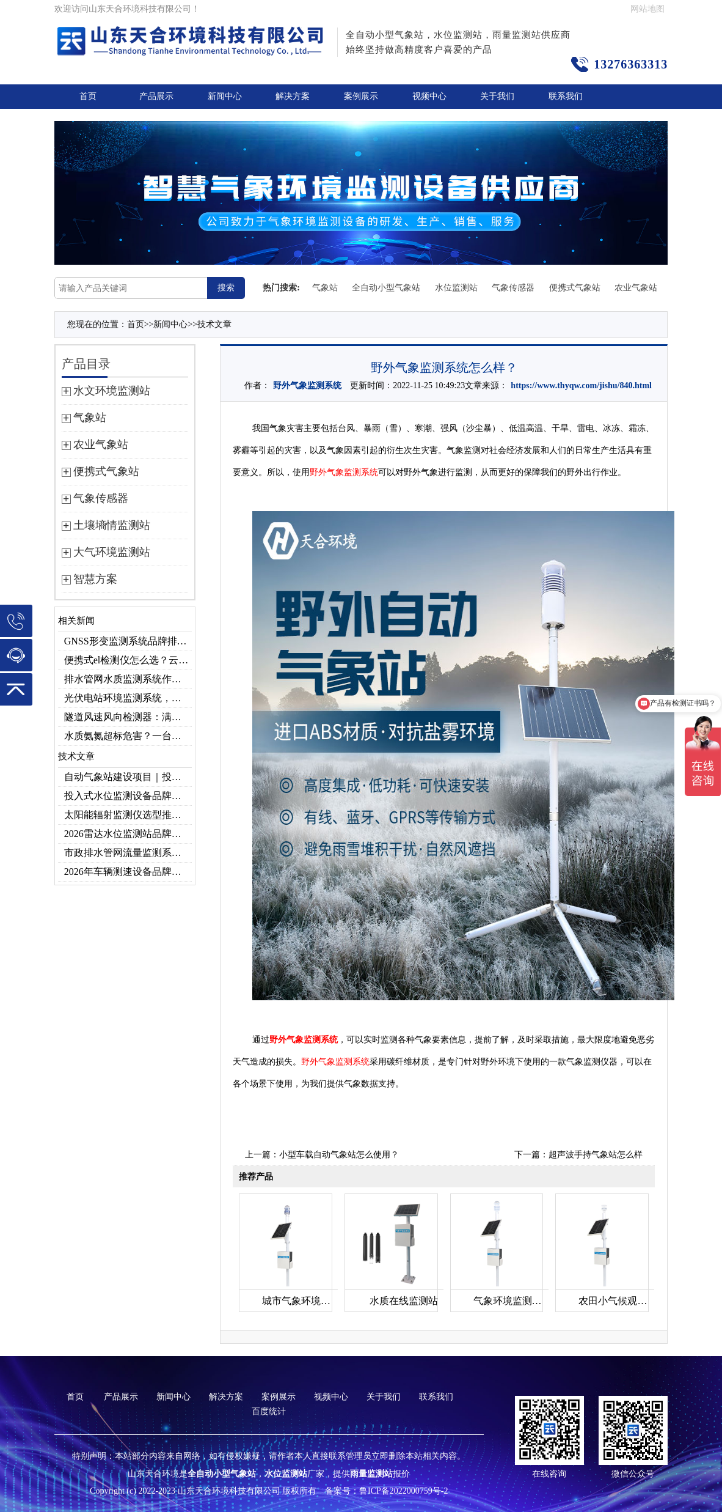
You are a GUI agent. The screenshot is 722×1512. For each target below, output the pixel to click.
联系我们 (566, 96)
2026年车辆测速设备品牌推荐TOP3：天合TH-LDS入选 (128, 871)
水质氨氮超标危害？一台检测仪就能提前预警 (128, 736)
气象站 (325, 287)
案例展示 (361, 96)
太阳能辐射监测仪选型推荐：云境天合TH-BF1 (128, 814)
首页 (88, 96)
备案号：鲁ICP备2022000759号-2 (386, 1490)
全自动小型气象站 (386, 287)
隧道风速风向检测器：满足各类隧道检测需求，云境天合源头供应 (128, 717)
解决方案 (292, 96)
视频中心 (429, 96)
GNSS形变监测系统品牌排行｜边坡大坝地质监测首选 (128, 641)
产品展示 (156, 96)
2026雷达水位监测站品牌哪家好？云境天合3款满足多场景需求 (128, 833)
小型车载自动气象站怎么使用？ (339, 1154)
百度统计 (269, 1411)
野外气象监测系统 (307, 385)
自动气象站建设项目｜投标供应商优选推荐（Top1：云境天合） (128, 777)
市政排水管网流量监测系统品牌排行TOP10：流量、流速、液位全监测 (128, 852)
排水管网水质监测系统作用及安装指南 (128, 679)
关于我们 (497, 96)
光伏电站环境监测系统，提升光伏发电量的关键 (128, 698)
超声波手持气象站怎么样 (596, 1154)
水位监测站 (456, 287)
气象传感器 (513, 287)
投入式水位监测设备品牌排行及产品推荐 (128, 796)
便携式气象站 (574, 287)
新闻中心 (225, 96)
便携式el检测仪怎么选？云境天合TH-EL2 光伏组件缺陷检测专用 (128, 660)
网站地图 (647, 8)
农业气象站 (635, 287)
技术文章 (214, 324)
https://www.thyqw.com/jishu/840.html (581, 385)
